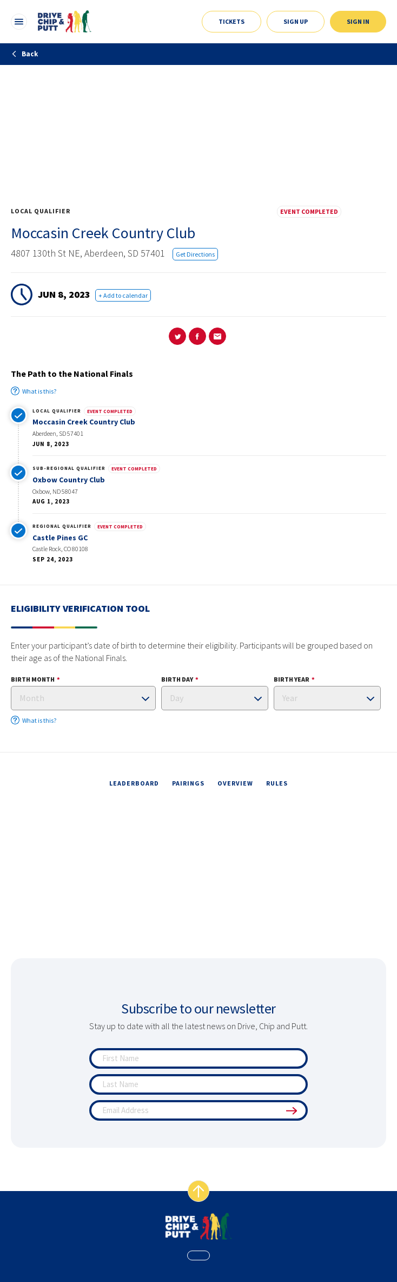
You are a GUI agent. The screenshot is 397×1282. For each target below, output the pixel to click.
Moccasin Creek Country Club (83, 422)
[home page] (199, 1226)
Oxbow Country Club (68, 480)
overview (235, 783)
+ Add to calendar (123, 295)
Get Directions (195, 254)
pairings (188, 783)
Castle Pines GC (60, 537)
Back (24, 53)
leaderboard (134, 783)
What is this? (33, 391)
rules (277, 783)
